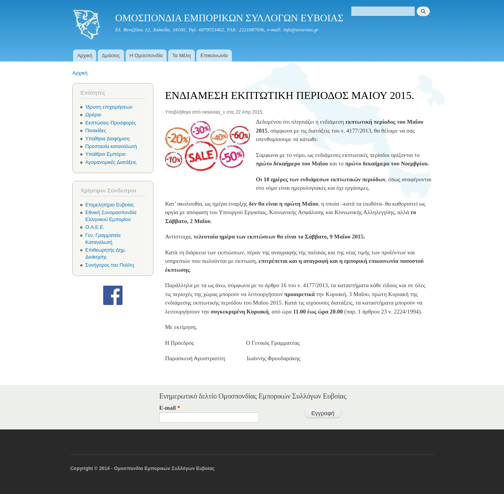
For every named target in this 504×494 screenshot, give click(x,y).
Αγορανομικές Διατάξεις (111, 162)
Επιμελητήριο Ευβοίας (109, 205)
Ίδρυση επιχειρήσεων (109, 107)
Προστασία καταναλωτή (111, 146)
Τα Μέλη (181, 55)
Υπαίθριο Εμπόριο (105, 154)
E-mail (169, 408)
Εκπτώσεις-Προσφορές (110, 123)
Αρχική (84, 55)
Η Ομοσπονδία (146, 55)
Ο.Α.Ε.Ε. (95, 227)
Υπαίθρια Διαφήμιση (107, 138)
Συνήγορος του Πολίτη (109, 265)
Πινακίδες (95, 130)
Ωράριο (93, 115)
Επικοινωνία (214, 55)
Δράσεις (111, 55)
